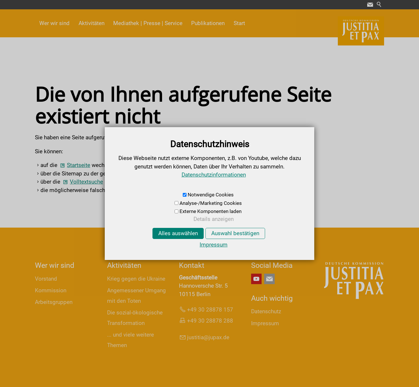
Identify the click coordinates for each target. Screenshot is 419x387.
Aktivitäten (91, 23)
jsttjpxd (208, 337)
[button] (370, 4)
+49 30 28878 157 (210, 309)
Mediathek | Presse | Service (147, 23)
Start (239, 23)
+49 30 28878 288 (210, 320)
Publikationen (208, 23)
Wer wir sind (54, 23)
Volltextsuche (86, 181)
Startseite (78, 165)
